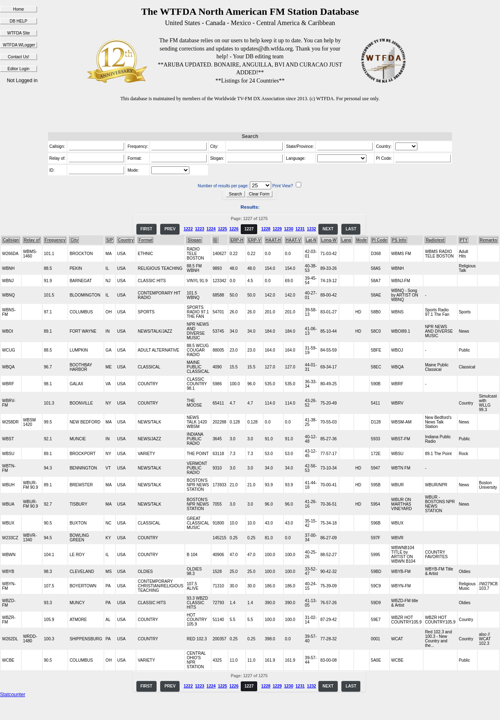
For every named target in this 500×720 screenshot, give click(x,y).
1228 (265, 229)
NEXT (328, 229)
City (74, 240)
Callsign (11, 240)
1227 (248, 229)
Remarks (488, 240)
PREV (169, 229)
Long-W (328, 240)
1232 (311, 229)
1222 (188, 229)
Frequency (55, 240)
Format (145, 240)
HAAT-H (273, 240)
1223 (199, 229)
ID (216, 240)
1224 (211, 229)
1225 (222, 229)
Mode (361, 240)
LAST (351, 229)
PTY (464, 240)
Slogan (194, 240)
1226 (233, 229)
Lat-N (311, 240)
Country (126, 240)
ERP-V (254, 240)
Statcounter (12, 694)
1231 (299, 229)
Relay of (32, 240)
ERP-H (236, 240)
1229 (277, 229)
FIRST (146, 229)
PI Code (379, 240)
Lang (346, 240)
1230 (288, 229)
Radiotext (435, 240)
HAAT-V (293, 240)
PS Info (399, 240)
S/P (109, 240)
